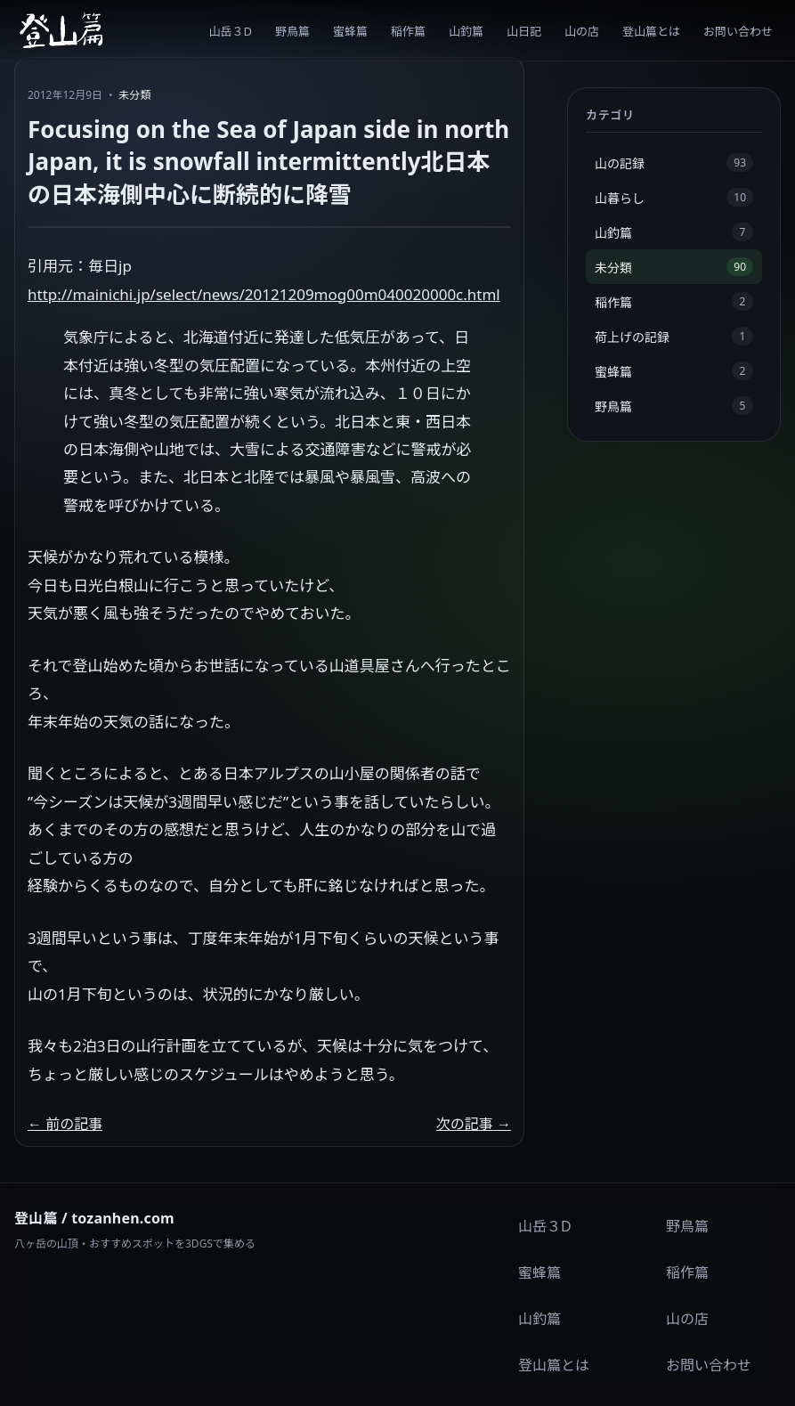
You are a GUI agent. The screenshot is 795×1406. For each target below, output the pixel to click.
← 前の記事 (65, 1124)
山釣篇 (466, 31)
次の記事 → (473, 1124)
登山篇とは (651, 31)
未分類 (134, 94)
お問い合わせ (738, 31)
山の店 (581, 31)
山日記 (524, 31)
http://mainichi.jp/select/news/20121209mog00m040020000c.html (264, 294)
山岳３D (230, 31)
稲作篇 (408, 31)
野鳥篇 (292, 31)
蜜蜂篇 (350, 31)
